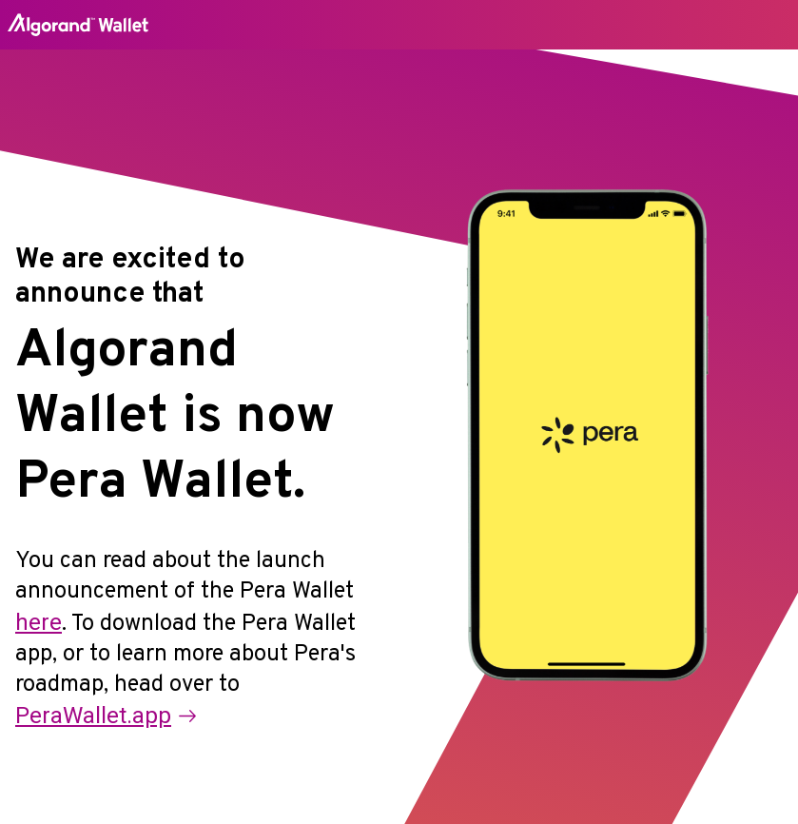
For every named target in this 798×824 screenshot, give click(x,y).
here (38, 622)
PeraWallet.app (105, 715)
